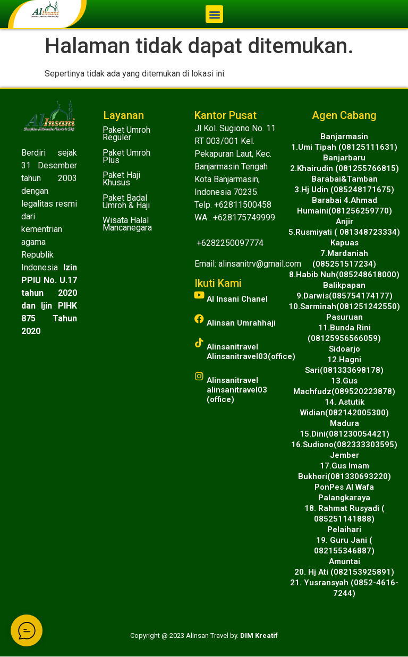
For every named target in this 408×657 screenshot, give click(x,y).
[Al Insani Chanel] (199, 295)
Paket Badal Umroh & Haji (126, 201)
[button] (214, 14)
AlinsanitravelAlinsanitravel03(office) (251, 351)
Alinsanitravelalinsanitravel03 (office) (237, 390)
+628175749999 (244, 217)
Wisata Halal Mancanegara (127, 224)
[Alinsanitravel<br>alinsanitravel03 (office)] (199, 376)
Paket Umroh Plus (126, 156)
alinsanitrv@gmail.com (259, 264)
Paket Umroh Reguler (126, 133)
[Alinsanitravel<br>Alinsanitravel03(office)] (199, 342)
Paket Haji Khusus (121, 178)
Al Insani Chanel (237, 299)
